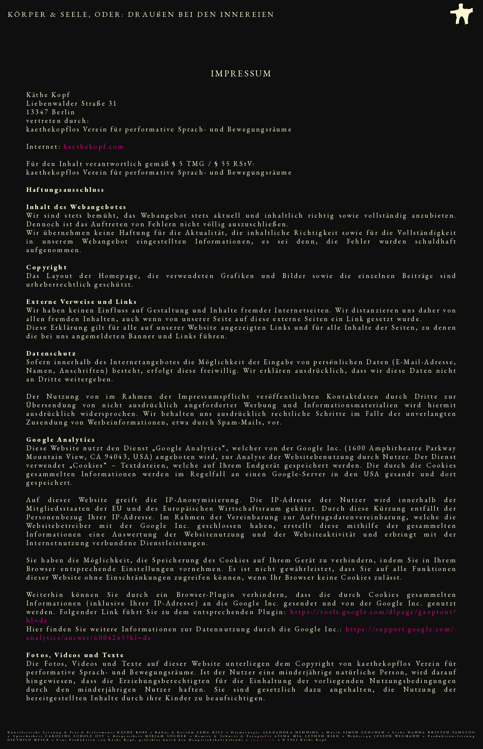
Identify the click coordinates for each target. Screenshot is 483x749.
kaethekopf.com (94, 146)
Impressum (263, 740)
